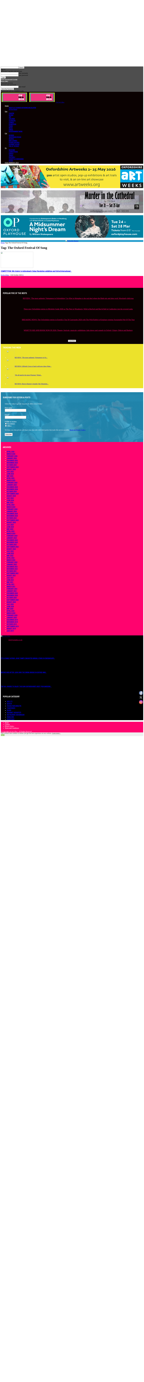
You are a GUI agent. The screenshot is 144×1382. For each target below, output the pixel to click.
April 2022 (10, 1203)
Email (7, 1060)
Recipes (11, 139)
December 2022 (12, 1185)
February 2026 (12, 1101)
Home (7, 106)
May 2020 (10, 1254)
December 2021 (12, 1212)
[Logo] (14, 102)
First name (8, 1053)
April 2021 (10, 1229)
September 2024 (13, 1139)
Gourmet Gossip (14, 144)
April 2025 (10, 1123)
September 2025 (13, 1112)
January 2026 (12, 1103)
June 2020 (10, 1252)
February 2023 (12, 1181)
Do (6, 148)
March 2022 (11, 1205)
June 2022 (10, 1199)
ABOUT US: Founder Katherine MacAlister (22, 108)
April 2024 (10, 1150)
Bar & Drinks (13, 141)
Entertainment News (15, 131)
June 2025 (10, 1119)
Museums (12, 150)
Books (11, 161)
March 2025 (11, 1126)
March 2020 (11, 1258)
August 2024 (11, 1141)
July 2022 (10, 1196)
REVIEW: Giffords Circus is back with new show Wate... (33, 1011)
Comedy (11, 122)
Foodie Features (14, 142)
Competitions (13, 152)
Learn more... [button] (56, 1378)
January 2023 (12, 1183)
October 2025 (12, 1110)
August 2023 (11, 1168)
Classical (12, 121)
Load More (72, 986)
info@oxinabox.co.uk (15, 1285)
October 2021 (12, 1216)
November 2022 (12, 1187)
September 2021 (13, 1218)
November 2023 (12, 1161)
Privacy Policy (4, 81)
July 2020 (10, 1249)
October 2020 (12, 1243)
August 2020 (11, 1247)
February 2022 (12, 1207)
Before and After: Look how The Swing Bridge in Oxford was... (24, 1318)
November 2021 (12, 1214)
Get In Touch (13, 109)
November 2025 (12, 1108)
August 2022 (11, 1194)
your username (23, 73)
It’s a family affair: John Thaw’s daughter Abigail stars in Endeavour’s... (28, 1303)
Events (11, 154)
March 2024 (11, 1152)
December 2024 (12, 1132)
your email (21, 87)
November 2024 (12, 1134)
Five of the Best (14, 146)
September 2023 (13, 1165)
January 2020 (12, 1263)
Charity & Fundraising (16, 159)
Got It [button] (3, 1380)
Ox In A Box (5, 920)
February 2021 (12, 1234)
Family (11, 126)
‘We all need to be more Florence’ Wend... (28, 1020)
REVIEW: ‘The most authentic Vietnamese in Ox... (31, 1002)
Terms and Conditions (12, 1373)
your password (23, 75)
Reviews (11, 135)
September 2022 (13, 1192)
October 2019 (12, 1269)
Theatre (11, 113)
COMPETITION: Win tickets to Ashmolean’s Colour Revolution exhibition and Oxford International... (36, 916)
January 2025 (12, 1130)
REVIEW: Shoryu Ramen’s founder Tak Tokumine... (31, 1029)
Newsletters (10, 1069)
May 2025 (10, 1121)
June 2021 (10, 1225)
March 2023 (11, 1179)
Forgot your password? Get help (9, 79)
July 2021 (10, 1223)
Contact (7, 1369)
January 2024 (12, 1156)
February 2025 (12, 1128)
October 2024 (12, 1137)
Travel (11, 155)
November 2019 (12, 1267)
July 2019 (10, 1276)
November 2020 (12, 1241)
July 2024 (10, 1143)
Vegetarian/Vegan (15, 137)
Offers (8, 1071)
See (6, 111)
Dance (11, 130)
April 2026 (10, 1097)
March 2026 (11, 1099)
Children (12, 119)
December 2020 (12, 1238)
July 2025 (10, 1117)
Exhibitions (12, 124)
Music (11, 128)
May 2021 (10, 1227)
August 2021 (11, 1221)
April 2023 (10, 1176)
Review (11, 115)
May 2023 (10, 1174)
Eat (6, 133)
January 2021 (12, 1236)
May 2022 (10, 1201)
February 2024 (12, 1154)
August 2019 (11, 1274)
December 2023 (12, 1159)
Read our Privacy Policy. (78, 1075)
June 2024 (10, 1145)
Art (10, 117)
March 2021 (11, 1232)
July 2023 (10, 1170)
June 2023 (10, 1172)
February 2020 (12, 1260)
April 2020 (10, 1256)
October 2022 (12, 1190)
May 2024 (10, 1148)
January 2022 (12, 1210)
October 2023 (12, 1163)
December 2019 (12, 1265)
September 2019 (13, 1272)
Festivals (12, 157)
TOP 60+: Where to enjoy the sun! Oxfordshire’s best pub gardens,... (26, 1332)
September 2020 (13, 1245)
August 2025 (11, 1114)
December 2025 (12, 1106)
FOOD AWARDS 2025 (12, 163)
